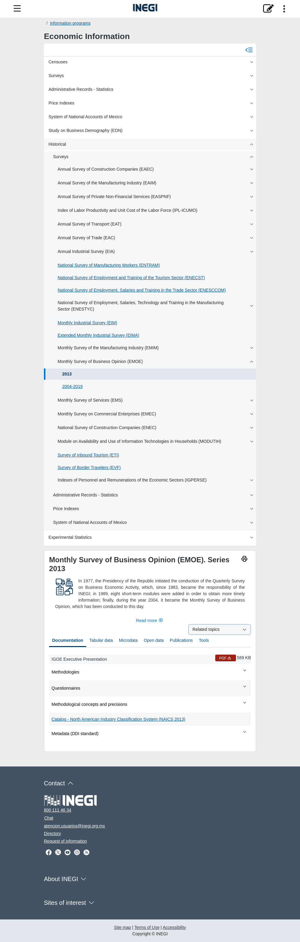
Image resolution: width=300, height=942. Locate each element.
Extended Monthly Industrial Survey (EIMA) (98, 335)
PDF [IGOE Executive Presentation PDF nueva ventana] (225, 658)
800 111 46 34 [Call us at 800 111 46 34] (57, 810)
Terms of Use (146, 927)
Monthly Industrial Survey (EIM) (87, 322)
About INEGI (61, 879)
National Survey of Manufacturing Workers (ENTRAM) (109, 265)
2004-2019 (72, 386)
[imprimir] (244, 560)
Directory (52, 833)
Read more (150, 620)
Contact (54, 783)
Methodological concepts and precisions (149, 704)
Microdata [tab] (128, 640)
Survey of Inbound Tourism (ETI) (88, 455)
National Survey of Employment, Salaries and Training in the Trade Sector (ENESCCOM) (142, 290)
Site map (122, 927)
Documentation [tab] (67, 640)
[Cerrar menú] (249, 50)
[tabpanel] (150, 697)
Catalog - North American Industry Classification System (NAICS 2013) (118, 719)
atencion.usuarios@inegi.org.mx (74, 825)
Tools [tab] (204, 640)
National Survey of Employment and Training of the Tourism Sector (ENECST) (131, 277)
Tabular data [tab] (101, 640)
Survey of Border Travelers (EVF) (89, 467)
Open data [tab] (153, 640)
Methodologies (149, 671)
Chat (48, 818)
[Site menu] (17, 8)
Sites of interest (65, 902)
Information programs (70, 23)
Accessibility (174, 927)
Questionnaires (149, 688)
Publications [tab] (181, 640)
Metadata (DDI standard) (149, 733)
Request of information (65, 841)
